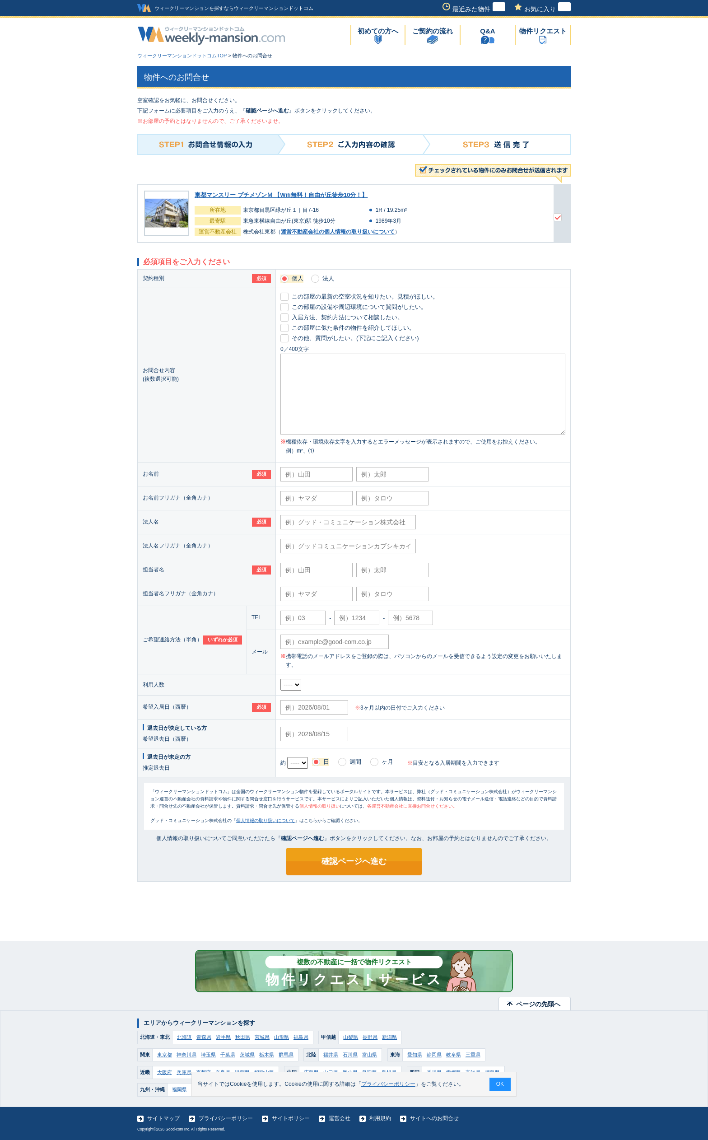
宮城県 (262, 1037)
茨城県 (247, 1054)
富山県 (369, 1054)
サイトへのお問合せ (434, 1118)
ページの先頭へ (538, 1004)
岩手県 (223, 1037)
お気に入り (547, 9)
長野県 (370, 1037)
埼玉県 (208, 1054)
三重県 (473, 1054)
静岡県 (434, 1054)
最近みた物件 (478, 9)
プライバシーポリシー (226, 1118)
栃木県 (266, 1054)
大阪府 (164, 1072)
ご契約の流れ (432, 31)
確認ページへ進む (354, 861)
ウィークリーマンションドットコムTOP (182, 55)
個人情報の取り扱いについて (265, 820)
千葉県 (227, 1054)
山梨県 (350, 1037)
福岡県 (179, 1089)
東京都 (164, 1054)
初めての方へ (378, 31)
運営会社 (339, 1118)
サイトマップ (163, 1118)
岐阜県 (453, 1054)
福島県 (300, 1037)
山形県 (281, 1037)
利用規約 (380, 1118)
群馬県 (286, 1054)
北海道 (184, 1037)
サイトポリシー (291, 1118)
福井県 (330, 1054)
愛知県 (414, 1054)
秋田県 (242, 1037)
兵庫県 (184, 1072)
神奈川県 (186, 1054)
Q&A (487, 31)
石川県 (350, 1054)
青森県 (203, 1037)
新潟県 (389, 1037)
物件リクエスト (543, 31)
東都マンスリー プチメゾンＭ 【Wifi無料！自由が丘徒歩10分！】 (281, 195)
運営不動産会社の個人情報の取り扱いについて (338, 232)
